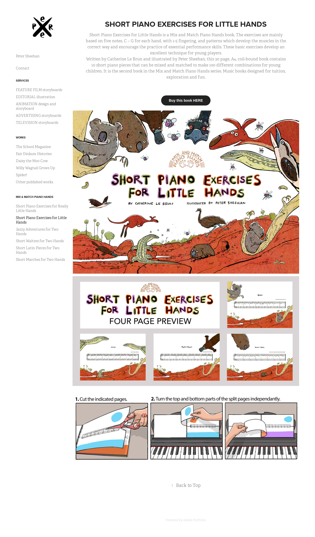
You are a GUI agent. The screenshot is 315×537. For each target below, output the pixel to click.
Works (21, 137)
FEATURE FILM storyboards (39, 90)
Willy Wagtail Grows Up (35, 168)
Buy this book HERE (186, 100)
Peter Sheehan (28, 56)
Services (22, 81)
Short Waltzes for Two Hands (40, 241)
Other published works (34, 182)
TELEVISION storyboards (37, 122)
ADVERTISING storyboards (38, 115)
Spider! (21, 175)
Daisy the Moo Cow (32, 161)
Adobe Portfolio (194, 520)
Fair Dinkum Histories (34, 154)
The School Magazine (33, 147)
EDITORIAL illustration (35, 97)
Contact (22, 68)
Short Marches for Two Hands (40, 259)
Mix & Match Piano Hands (34, 197)
